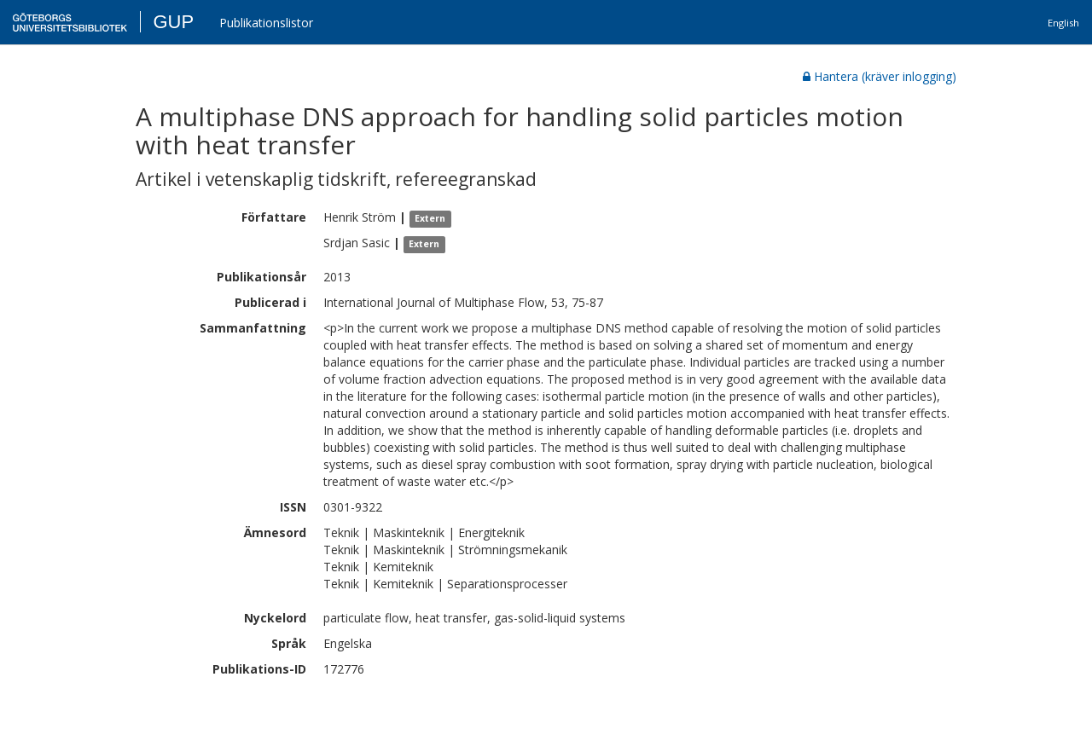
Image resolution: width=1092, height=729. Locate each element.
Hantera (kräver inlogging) (879, 76)
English (1063, 22)
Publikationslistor (266, 22)
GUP (173, 21)
